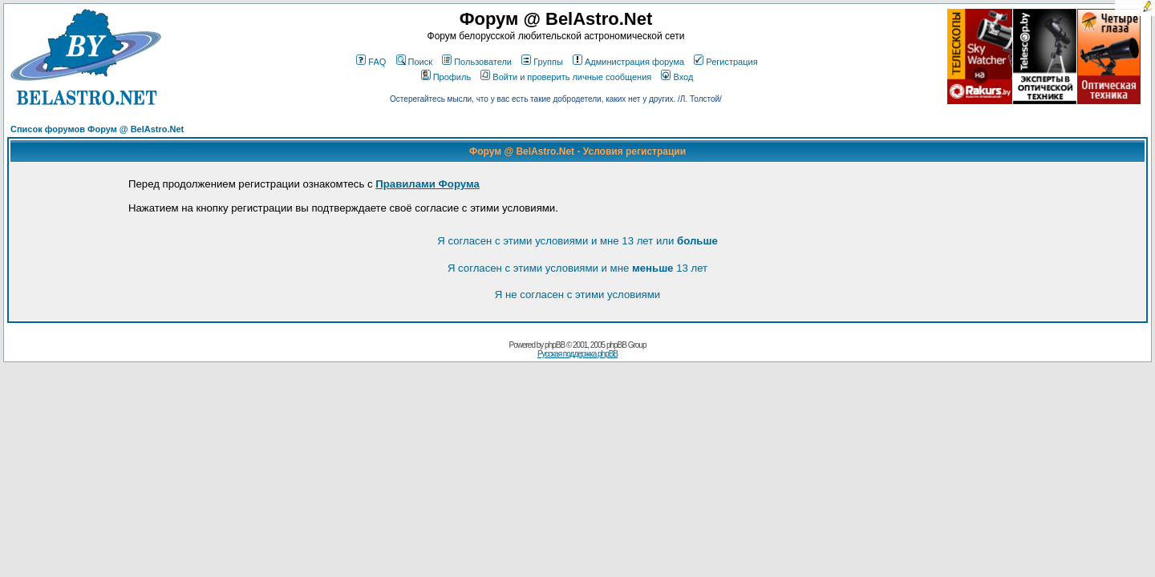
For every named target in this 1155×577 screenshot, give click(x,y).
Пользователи (477, 62)
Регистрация (725, 62)
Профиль (446, 77)
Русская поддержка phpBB (577, 353)
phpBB (555, 345)
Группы (542, 62)
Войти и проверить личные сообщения (565, 77)
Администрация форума (628, 62)
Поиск (414, 62)
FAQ (371, 62)
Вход (677, 77)
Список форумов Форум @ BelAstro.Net (97, 129)
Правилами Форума (427, 184)
